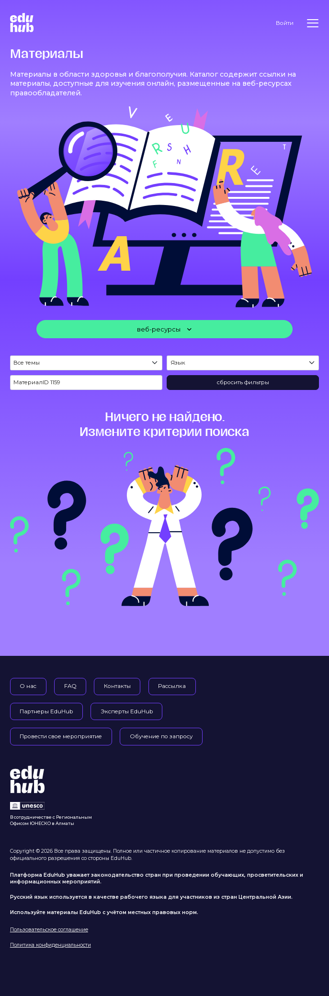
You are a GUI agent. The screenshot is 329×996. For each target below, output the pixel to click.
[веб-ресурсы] (164, 329)
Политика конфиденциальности (50, 945)
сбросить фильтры (243, 382)
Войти (285, 23)
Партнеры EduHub (46, 711)
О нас (28, 686)
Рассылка (172, 686)
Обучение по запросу (161, 736)
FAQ (70, 686)
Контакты (117, 686)
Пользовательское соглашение (49, 930)
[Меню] (313, 23)
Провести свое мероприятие (61, 736)
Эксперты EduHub (127, 711)
